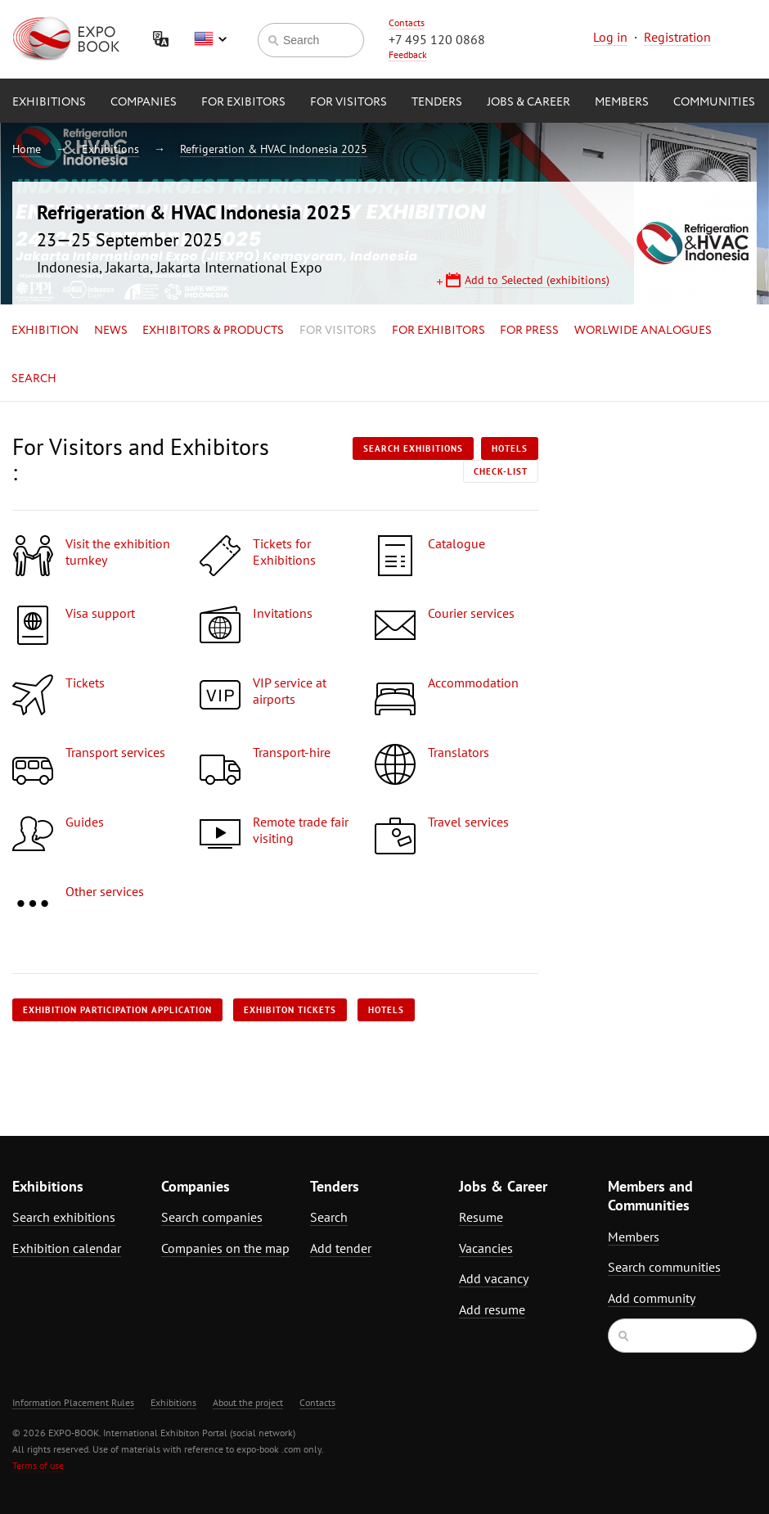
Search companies (212, 1217)
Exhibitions (49, 102)
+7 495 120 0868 (437, 39)
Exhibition (45, 330)
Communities (714, 102)
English (210, 39)
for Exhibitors (438, 330)
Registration (677, 37)
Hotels (510, 448)
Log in (610, 37)
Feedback (408, 54)
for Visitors (348, 102)
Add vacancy (493, 1278)
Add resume (492, 1309)
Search (33, 379)
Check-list (501, 471)
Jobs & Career (528, 102)
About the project (248, 1402)
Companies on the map (225, 1248)
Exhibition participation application (117, 1010)
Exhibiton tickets (290, 1010)
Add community (651, 1298)
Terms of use (38, 1465)
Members (622, 102)
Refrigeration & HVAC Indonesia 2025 (273, 149)
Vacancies (486, 1248)
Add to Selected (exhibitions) (537, 280)
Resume (481, 1217)
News (111, 330)
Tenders (436, 102)
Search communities (664, 1267)
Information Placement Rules (73, 1402)
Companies (143, 102)
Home (26, 149)
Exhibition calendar (66, 1248)
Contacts (407, 22)
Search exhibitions (413, 448)
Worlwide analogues (643, 330)
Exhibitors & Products (213, 330)
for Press (529, 330)
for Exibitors (243, 102)
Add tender (340, 1248)
